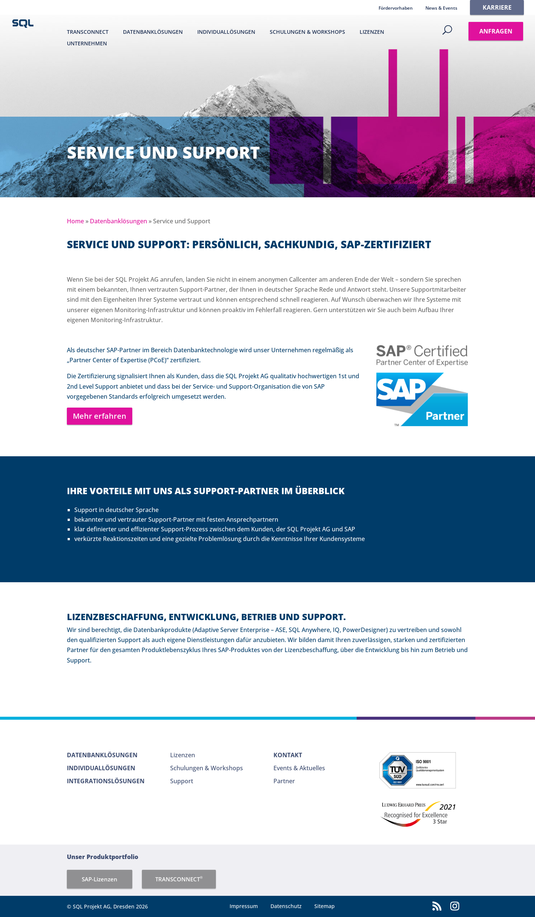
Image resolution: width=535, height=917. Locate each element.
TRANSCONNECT (87, 32)
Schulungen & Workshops (307, 32)
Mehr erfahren (99, 416)
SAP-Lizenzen (99, 879)
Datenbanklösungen (153, 32)
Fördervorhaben (396, 8)
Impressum (244, 906)
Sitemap (324, 906)
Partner (284, 781)
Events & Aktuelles (299, 768)
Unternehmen (87, 43)
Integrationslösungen (106, 781)
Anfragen (495, 31)
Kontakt (287, 755)
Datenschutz (286, 906)
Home (75, 221)
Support (181, 781)
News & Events (441, 8)
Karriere (497, 7)
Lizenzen (372, 32)
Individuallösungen (226, 32)
